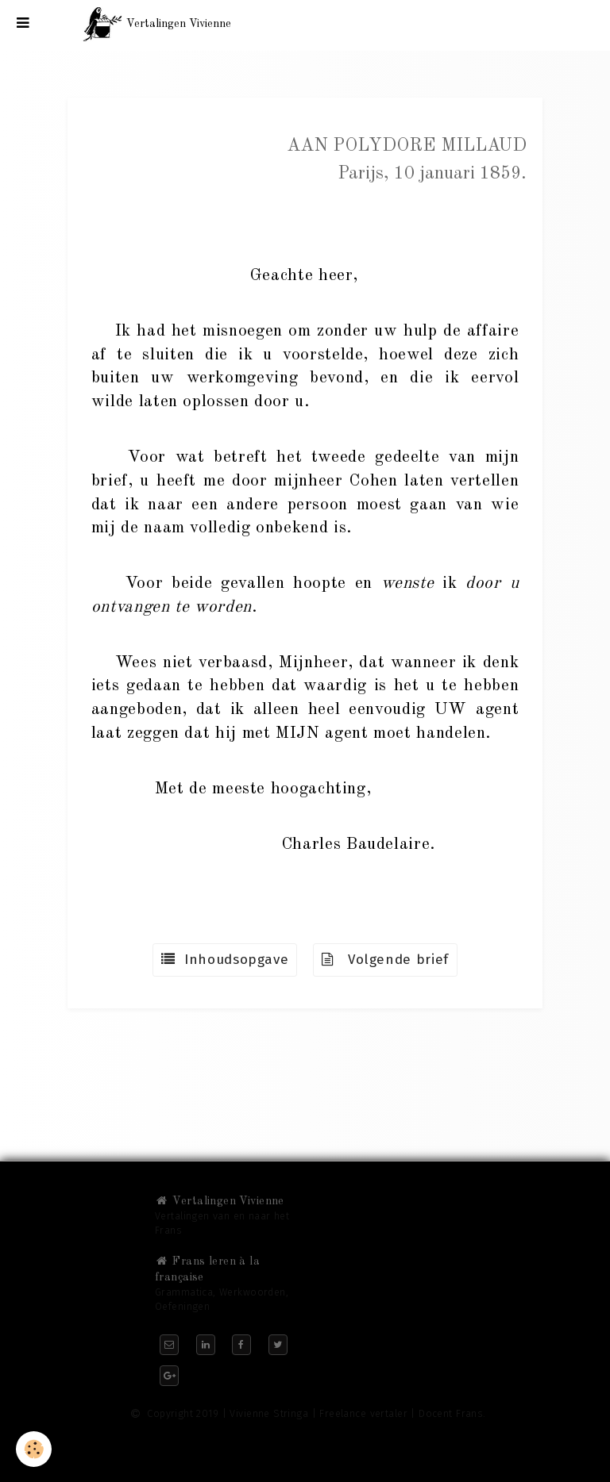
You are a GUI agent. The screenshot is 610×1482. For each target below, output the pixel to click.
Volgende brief (385, 959)
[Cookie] (34, 1449)
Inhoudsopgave (224, 959)
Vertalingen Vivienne (219, 1201)
